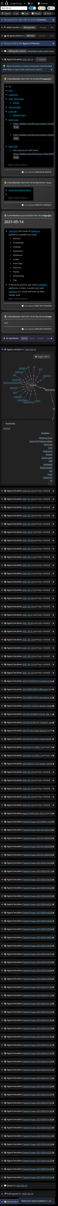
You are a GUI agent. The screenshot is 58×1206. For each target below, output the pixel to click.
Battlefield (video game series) (41, 51)
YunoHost (13, 231)
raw (45, 79)
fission (16, 102)
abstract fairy (19, 115)
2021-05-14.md (28, 78)
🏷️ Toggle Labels (42, 357)
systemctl (13, 94)
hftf (15, 146)
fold (16, 127)
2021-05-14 (21, 1185)
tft (10, 86)
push (11, 98)
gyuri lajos (19, 98)
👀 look (25, 13)
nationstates (15, 107)
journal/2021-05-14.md (32, 215)
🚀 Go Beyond (50, 13)
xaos (16, 119)
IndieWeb (42, 284)
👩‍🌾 (5, 78)
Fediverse (35, 231)
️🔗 (49, 79)
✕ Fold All (41, 59)
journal (6, 428)
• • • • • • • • (29, 27)
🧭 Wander (36, 13)
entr (11, 90)
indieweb (47, 464)
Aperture (13, 291)
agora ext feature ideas (20, 190)
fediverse (47, 450)
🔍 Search (6, 13)
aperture (48, 444)
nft (15, 111)
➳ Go (16, 13)
